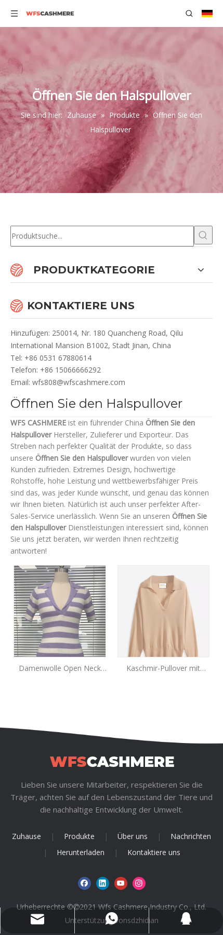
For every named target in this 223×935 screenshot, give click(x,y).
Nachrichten (190, 836)
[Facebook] (84, 883)
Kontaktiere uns (153, 852)
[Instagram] (139, 883)
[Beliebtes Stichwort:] (203, 235)
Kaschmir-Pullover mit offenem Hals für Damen (163, 668)
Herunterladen (80, 852)
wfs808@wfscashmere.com (78, 382)
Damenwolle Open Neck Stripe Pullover (60, 668)
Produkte (79, 836)
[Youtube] (120, 883)
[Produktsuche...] (102, 236)
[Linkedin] (102, 883)
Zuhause (26, 836)
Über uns (132, 836)
